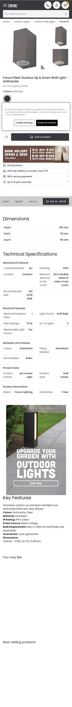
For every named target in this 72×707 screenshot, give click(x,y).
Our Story (43, 632)
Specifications (20, 201)
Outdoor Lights (22, 21)
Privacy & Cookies (25, 654)
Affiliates (42, 640)
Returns (7, 647)
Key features (33, 201)
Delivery (7, 643)
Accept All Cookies (47, 123)
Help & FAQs (9, 635)
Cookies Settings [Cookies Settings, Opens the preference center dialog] (24, 123)
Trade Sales (26, 659)
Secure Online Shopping (25, 638)
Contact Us (9, 639)
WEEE (5, 652)
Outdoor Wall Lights (44, 21)
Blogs (40, 636)
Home (6, 21)
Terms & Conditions (26, 647)
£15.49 (56, 201)
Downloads (6, 201)
